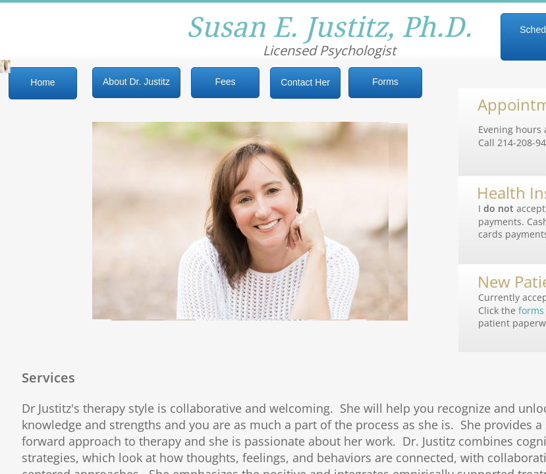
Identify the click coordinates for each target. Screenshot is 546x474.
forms (531, 310)
